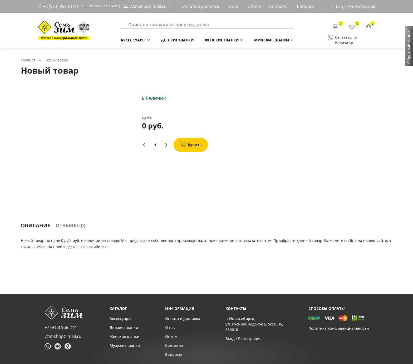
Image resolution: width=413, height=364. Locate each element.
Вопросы (306, 6)
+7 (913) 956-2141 (62, 327)
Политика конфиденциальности (338, 328)
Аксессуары (133, 38)
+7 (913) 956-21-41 (61, 6)
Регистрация (362, 6)
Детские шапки (177, 38)
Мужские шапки (271, 38)
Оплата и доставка (200, 6)
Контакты (278, 6)
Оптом (254, 6)
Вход (341, 6)
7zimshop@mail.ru (148, 6)
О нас (233, 6)
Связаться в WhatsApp (346, 37)
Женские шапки (222, 38)
